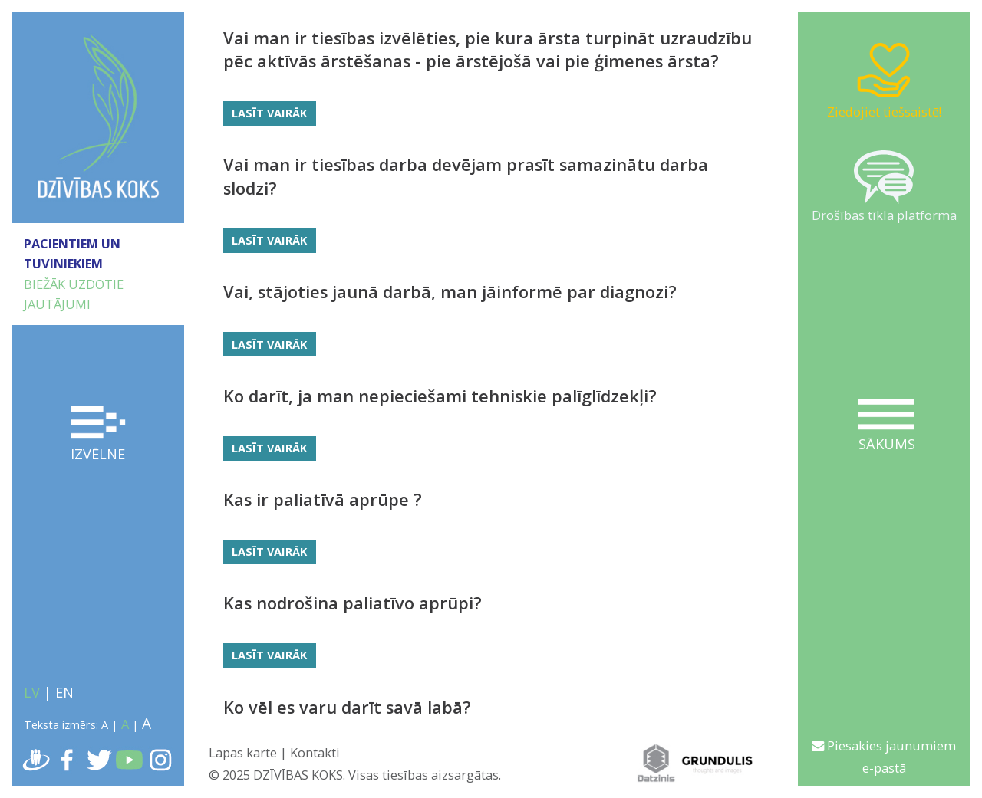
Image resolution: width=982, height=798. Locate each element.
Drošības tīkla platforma (884, 187)
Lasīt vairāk (269, 112)
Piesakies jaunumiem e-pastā (884, 757)
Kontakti (315, 752)
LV (32, 692)
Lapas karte (243, 752)
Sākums (886, 426)
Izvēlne (99, 434)
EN (64, 692)
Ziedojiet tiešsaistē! (884, 80)
